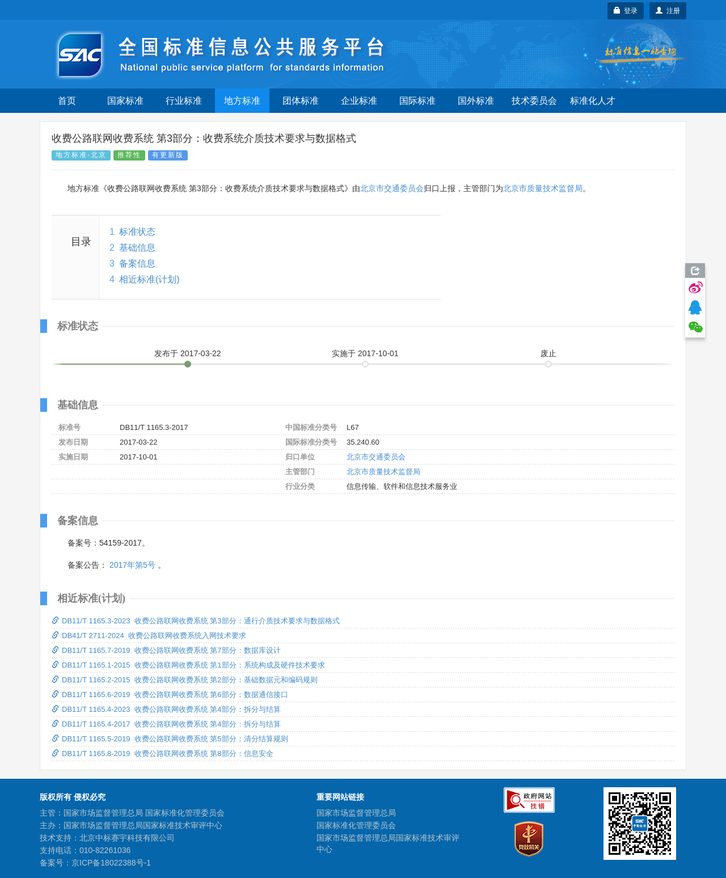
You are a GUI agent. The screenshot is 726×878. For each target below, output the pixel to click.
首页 (67, 100)
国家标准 (125, 100)
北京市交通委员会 (392, 188)
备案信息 (137, 263)
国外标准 (476, 100)
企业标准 (359, 100)
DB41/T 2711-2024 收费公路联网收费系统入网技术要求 (149, 635)
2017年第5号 (132, 564)
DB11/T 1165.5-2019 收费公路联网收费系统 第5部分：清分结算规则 (170, 739)
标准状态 (137, 232)
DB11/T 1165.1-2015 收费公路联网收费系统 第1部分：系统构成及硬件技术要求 (188, 665)
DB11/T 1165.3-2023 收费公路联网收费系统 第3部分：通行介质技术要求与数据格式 (196, 621)
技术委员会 (534, 100)
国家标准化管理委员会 (356, 825)
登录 (626, 11)
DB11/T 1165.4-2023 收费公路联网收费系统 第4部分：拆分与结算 (166, 709)
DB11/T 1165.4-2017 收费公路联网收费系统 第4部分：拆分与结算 (166, 724)
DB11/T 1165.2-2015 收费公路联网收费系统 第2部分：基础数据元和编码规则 (185, 680)
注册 (668, 11)
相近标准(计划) (149, 279)
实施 (365, 353)
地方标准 (242, 100)
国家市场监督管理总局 (356, 812)
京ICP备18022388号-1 (111, 862)
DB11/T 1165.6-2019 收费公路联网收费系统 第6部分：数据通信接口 (170, 694)
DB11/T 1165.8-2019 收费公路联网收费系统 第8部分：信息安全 (162, 753)
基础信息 (137, 247)
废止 (548, 353)
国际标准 (417, 100)
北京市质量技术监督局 (543, 188)
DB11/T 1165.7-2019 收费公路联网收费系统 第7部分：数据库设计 (166, 650)
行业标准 (184, 100)
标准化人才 (592, 100)
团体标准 (300, 100)
